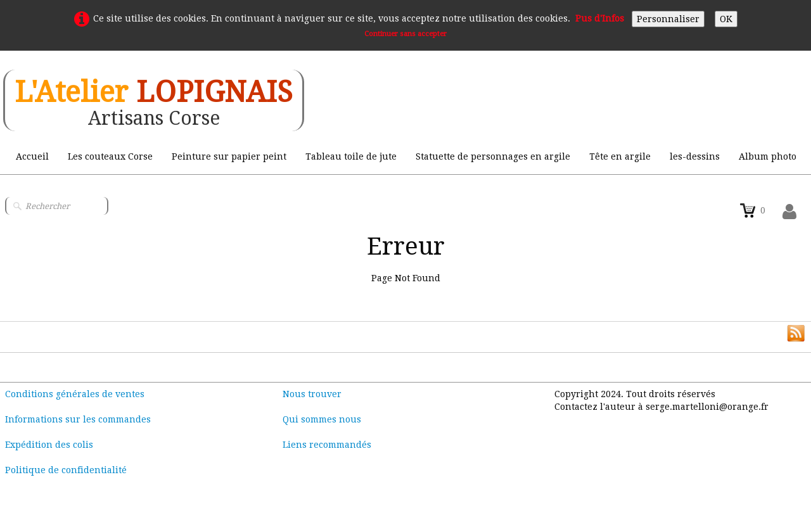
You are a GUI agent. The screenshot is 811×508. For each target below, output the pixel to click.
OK (726, 19)
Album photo (767, 156)
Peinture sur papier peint (229, 156)
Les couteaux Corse (110, 156)
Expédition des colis (49, 445)
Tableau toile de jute (351, 156)
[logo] (153, 100)
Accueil (32, 156)
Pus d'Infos (599, 18)
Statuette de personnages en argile (493, 156)
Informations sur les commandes (78, 419)
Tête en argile (620, 156)
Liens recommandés (327, 445)
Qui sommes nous (322, 419)
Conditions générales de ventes (74, 394)
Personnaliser (668, 19)
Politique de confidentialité (66, 470)
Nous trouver (312, 394)
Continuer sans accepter (405, 34)
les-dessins (695, 156)
